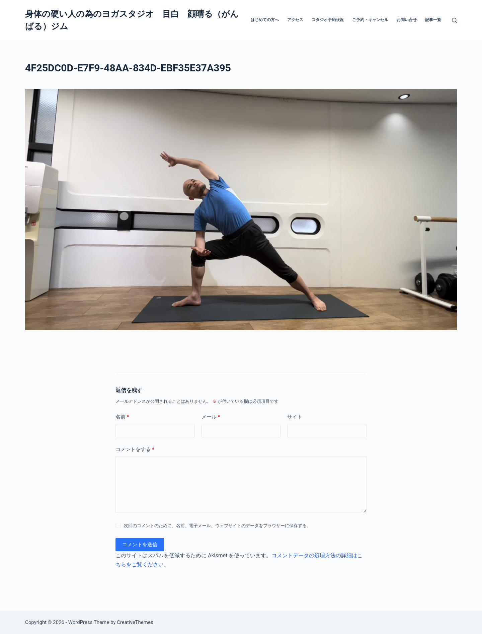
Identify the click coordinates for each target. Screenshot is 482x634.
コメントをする (134, 449)
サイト (294, 417)
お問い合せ (407, 19)
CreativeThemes (135, 622)
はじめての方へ (265, 19)
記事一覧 (433, 19)
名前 (122, 417)
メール (211, 417)
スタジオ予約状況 (328, 19)
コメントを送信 (139, 545)
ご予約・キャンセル (370, 19)
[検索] (454, 20)
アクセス (295, 19)
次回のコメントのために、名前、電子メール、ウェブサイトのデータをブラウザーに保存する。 (217, 525)
